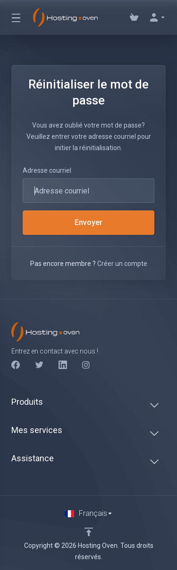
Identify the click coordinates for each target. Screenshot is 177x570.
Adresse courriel (47, 170)
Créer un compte (122, 263)
